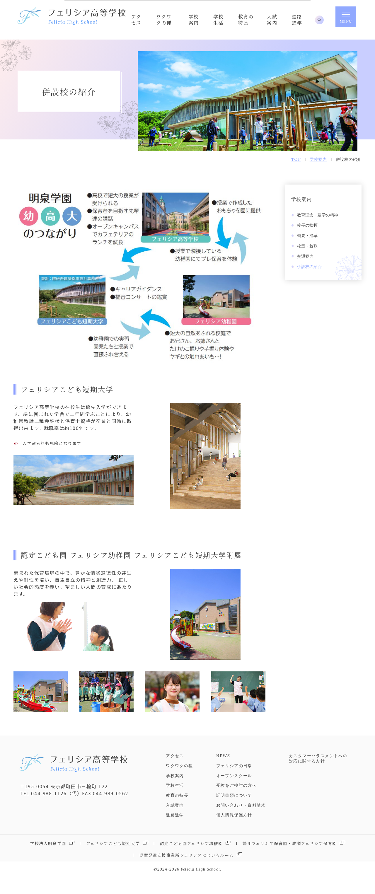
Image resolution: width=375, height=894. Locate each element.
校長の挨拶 (303, 242)
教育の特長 (177, 812)
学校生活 (175, 802)
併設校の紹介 (305, 283)
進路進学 (175, 832)
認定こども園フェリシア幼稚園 (191, 860)
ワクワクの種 (179, 783)
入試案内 (175, 822)
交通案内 (301, 273)
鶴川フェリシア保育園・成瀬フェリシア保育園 (290, 860)
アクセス (175, 773)
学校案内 (297, 216)
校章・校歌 (303, 263)
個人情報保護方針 (234, 832)
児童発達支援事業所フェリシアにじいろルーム (186, 872)
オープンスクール (234, 792)
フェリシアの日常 (234, 783)
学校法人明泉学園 (48, 860)
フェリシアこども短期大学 (113, 860)
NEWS (223, 773)
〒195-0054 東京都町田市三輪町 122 (62, 803)
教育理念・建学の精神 (313, 232)
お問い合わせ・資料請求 (241, 822)
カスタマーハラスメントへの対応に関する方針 (318, 775)
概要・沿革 (303, 252)
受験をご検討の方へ (236, 802)
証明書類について (234, 812)
